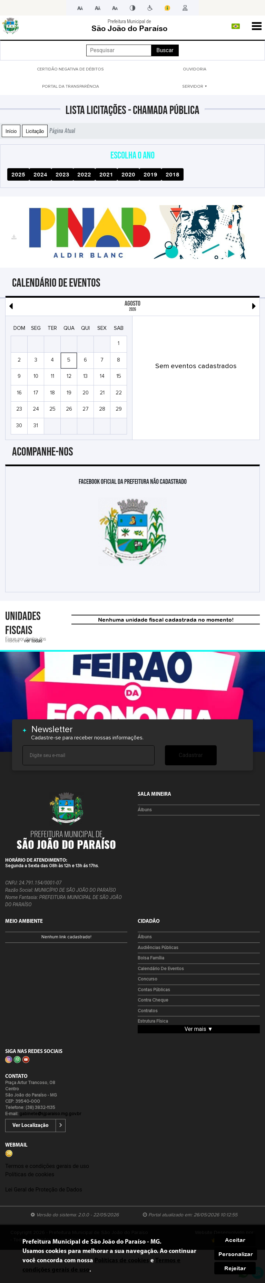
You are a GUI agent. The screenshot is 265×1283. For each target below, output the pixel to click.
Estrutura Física (153, 1021)
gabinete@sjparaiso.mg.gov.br (50, 1114)
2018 (172, 174)
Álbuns (145, 810)
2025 (18, 174)
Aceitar (235, 1240)
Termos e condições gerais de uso (47, 1166)
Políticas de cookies (29, 1174)
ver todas (33, 640)
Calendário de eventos (161, 969)
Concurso (147, 979)
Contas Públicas (154, 990)
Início (11, 130)
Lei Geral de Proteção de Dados (43, 1189)
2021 (106, 174)
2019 (150, 174)
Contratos (148, 1011)
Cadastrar (191, 755)
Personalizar (235, 1254)
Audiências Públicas (158, 948)
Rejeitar (235, 1268)
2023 (62, 174)
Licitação (35, 130)
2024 (40, 174)
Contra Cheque (153, 1000)
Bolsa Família (151, 958)
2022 (84, 174)
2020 (128, 174)
